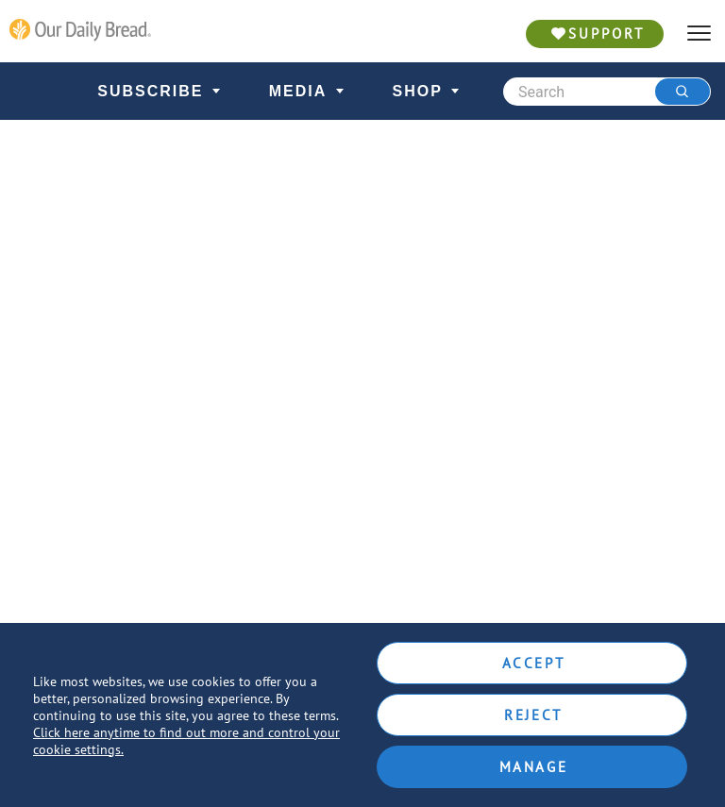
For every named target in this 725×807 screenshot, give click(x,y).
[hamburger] (699, 33)
